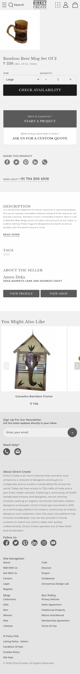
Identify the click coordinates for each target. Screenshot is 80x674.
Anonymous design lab (55, 583)
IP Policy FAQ (11, 636)
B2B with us (10, 568)
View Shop (59, 293)
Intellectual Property (53, 610)
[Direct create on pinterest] (26, 543)
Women (7, 615)
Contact (7, 578)
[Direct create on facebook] (7, 543)
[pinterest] (26, 162)
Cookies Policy (11, 652)
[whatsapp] (44, 162)
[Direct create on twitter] (16, 543)
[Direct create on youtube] (54, 543)
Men (5, 610)
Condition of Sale (13, 646)
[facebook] (7, 162)
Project (46, 573)
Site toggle (4, 5)
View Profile (21, 293)
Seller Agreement (52, 604)
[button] (77, 366)
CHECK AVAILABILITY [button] (40, 90)
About (6, 562)
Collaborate (48, 578)
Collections (9, 599)
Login (6, 583)
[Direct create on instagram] (44, 543)
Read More (11, 234)
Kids (5, 620)
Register (8, 589)
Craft (44, 562)
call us (7, 451)
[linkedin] (35, 162)
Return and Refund (53, 615)
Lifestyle (8, 626)
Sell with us (10, 573)
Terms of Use (49, 626)
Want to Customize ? (40, 119)
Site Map (8, 657)
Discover (46, 568)
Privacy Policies (50, 599)
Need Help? (26, 179)
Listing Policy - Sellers (15, 641)
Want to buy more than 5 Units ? (40, 136)
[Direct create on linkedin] (35, 543)
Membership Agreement (56, 620)
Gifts (6, 604)
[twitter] (16, 162)
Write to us (18, 451)
